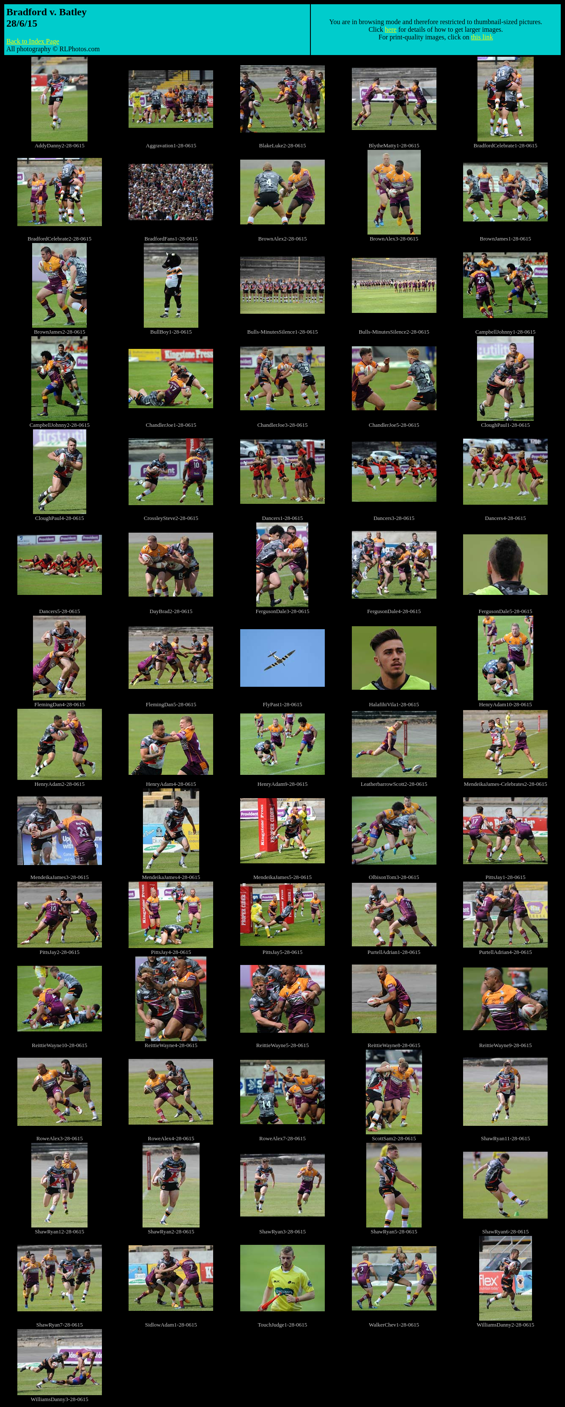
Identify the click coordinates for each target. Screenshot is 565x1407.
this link (482, 37)
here (391, 29)
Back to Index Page (32, 41)
